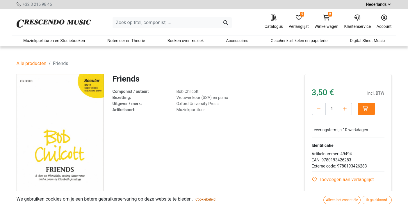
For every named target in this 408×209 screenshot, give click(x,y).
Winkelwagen (326, 22)
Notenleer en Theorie (126, 40)
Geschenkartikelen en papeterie (299, 40)
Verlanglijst (298, 22)
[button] (366, 109)
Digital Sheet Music (367, 40)
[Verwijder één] (319, 109)
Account (384, 22)
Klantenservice (357, 22)
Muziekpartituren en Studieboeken (54, 40)
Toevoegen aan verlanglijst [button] (343, 179)
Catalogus (274, 22)
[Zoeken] (226, 22)
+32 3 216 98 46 (37, 4)
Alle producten (32, 63)
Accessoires (237, 40)
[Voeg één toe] (345, 109)
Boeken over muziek (186, 40)
